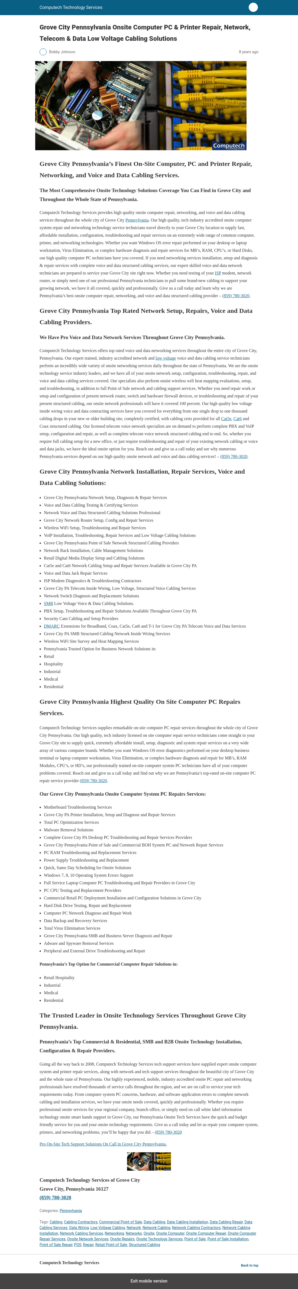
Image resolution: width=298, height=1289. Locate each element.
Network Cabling (156, 1228)
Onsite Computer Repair (206, 1233)
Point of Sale (195, 1239)
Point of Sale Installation (228, 1239)
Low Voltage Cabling (107, 1228)
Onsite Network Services (87, 1239)
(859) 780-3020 (236, 295)
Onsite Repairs (122, 1239)
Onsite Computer (170, 1233)
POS (78, 1245)
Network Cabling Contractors (196, 1228)
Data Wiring (79, 1228)
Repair (88, 1245)
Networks (134, 1233)
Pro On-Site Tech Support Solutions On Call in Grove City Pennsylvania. (103, 1144)
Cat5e (226, 418)
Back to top (249, 1265)
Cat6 (238, 418)
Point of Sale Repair (56, 1245)
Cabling (56, 1222)
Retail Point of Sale (111, 1245)
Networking (114, 1233)
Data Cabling (154, 1222)
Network (134, 1228)
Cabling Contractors (81, 1222)
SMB (48, 603)
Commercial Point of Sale (120, 1222)
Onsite (149, 1233)
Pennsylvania (136, 220)
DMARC (52, 626)
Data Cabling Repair (226, 1222)
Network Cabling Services (81, 1233)
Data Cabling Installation (187, 1222)
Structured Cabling (144, 1245)
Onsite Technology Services (159, 1239)
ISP (218, 273)
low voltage (166, 358)
